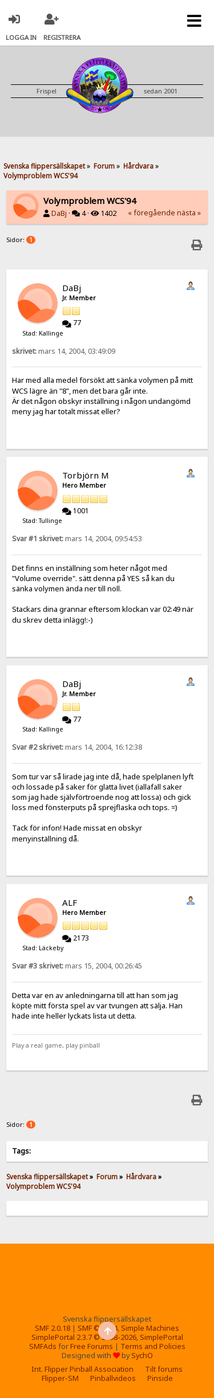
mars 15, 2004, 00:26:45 (77, 966)
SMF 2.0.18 (52, 1328)
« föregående (151, 213)
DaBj (59, 213)
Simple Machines (150, 1328)
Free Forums (91, 1346)
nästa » (189, 213)
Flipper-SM (60, 1378)
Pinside (160, 1378)
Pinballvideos (113, 1378)
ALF (69, 902)
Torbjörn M (85, 475)
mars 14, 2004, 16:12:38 (77, 747)
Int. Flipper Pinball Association (82, 1369)
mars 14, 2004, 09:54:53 (77, 538)
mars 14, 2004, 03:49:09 (63, 351)
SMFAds (42, 1346)
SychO (142, 1355)
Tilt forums (164, 1369)
